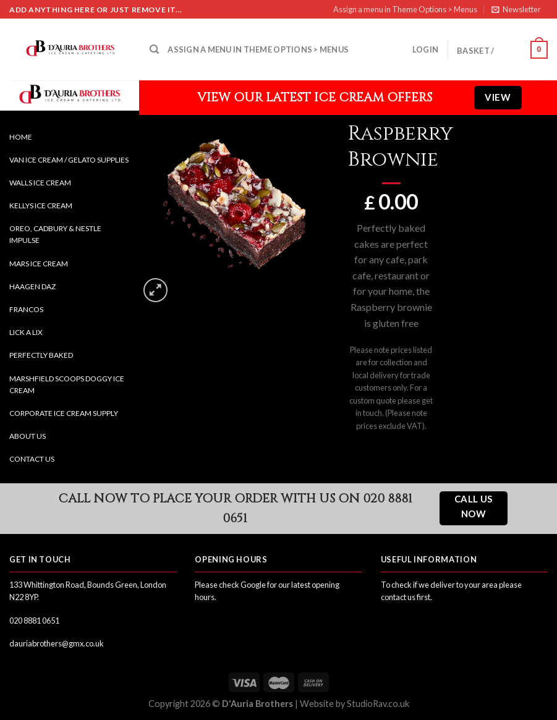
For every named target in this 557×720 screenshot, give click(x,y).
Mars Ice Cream (38, 263)
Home (20, 137)
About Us (27, 436)
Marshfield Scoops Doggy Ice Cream (66, 384)
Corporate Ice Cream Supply (63, 413)
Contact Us (31, 459)
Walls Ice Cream (40, 182)
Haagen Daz (32, 286)
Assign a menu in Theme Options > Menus (405, 9)
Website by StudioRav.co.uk (354, 703)
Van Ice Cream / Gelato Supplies (69, 159)
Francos (26, 309)
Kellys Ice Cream (40, 205)
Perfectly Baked (41, 355)
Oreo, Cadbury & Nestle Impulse (55, 234)
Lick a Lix (26, 332)
